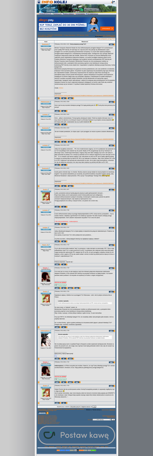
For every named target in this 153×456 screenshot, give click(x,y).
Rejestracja (51, 446)
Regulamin (64, 446)
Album (106, 446)
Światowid (45, 44)
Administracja (75, 446)
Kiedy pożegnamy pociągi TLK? (106, 39)
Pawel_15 (45, 245)
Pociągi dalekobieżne (70, 35)
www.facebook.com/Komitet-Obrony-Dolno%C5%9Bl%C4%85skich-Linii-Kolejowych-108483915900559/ (84, 95)
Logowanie (58, 446)
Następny (112, 36)
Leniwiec (45, 114)
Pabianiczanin (45, 102)
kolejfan (45, 227)
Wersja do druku (111, 417)
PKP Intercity (80, 35)
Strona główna (42, 35)
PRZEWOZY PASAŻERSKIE (54, 35)
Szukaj (102, 446)
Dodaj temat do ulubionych (109, 415)
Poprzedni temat (100, 35)
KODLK (61, 88)
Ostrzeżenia (90, 446)
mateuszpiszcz (45, 330)
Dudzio (45, 189)
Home (46, 446)
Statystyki (96, 446)
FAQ (70, 446)
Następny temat (110, 35)
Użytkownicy (83, 446)
